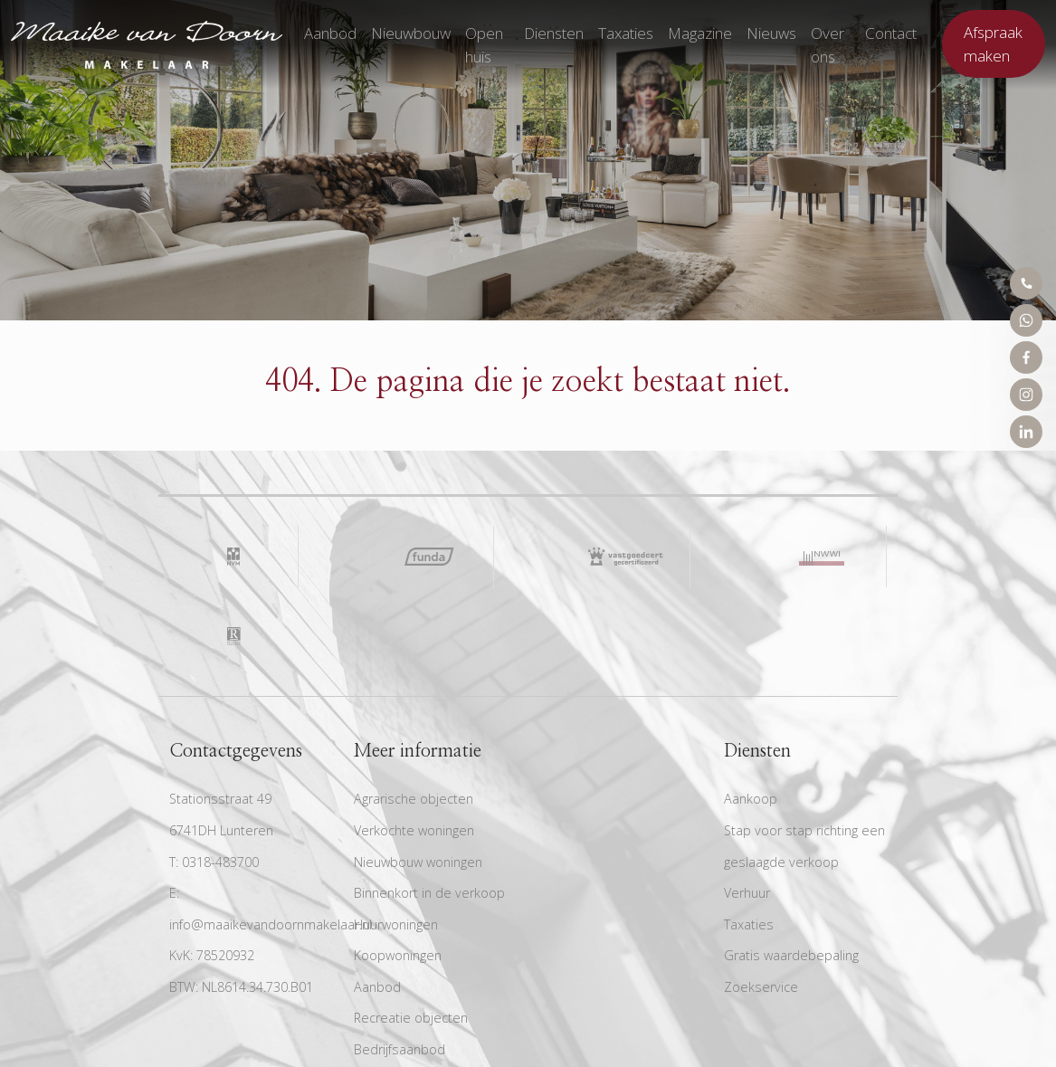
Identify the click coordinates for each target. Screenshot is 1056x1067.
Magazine (700, 33)
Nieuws (771, 33)
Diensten (554, 33)
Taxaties (625, 33)
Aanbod (330, 33)
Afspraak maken (993, 44)
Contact (891, 33)
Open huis (484, 45)
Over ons (827, 45)
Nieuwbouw (411, 33)
